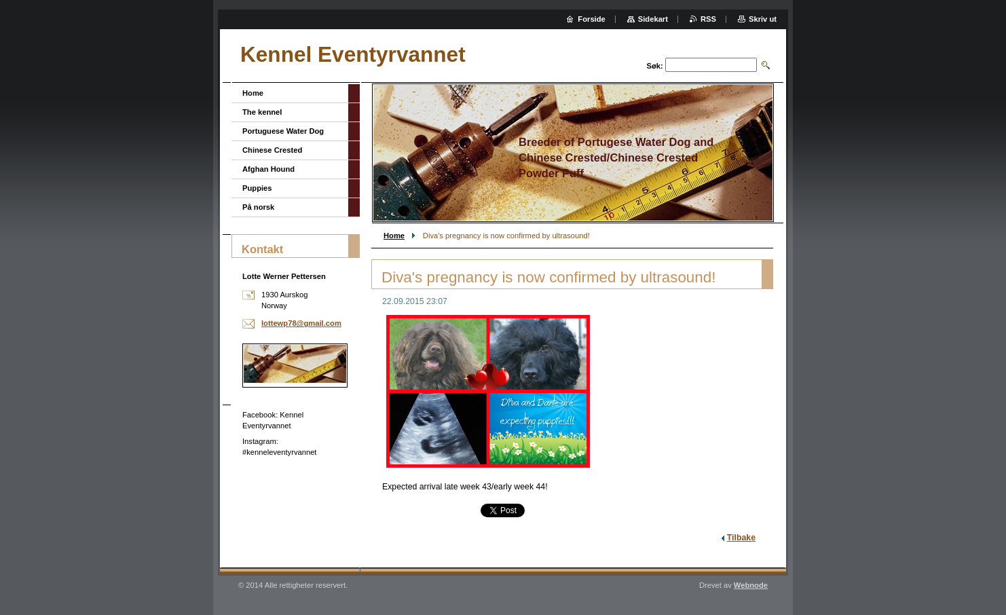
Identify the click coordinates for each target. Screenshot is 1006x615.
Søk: (655, 66)
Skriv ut (763, 19)
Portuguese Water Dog (283, 131)
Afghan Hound (268, 169)
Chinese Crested (272, 150)
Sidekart (653, 19)
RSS (708, 19)
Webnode (751, 585)
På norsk (258, 207)
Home (394, 235)
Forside (591, 19)
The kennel (262, 112)
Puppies (257, 188)
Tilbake (741, 537)
